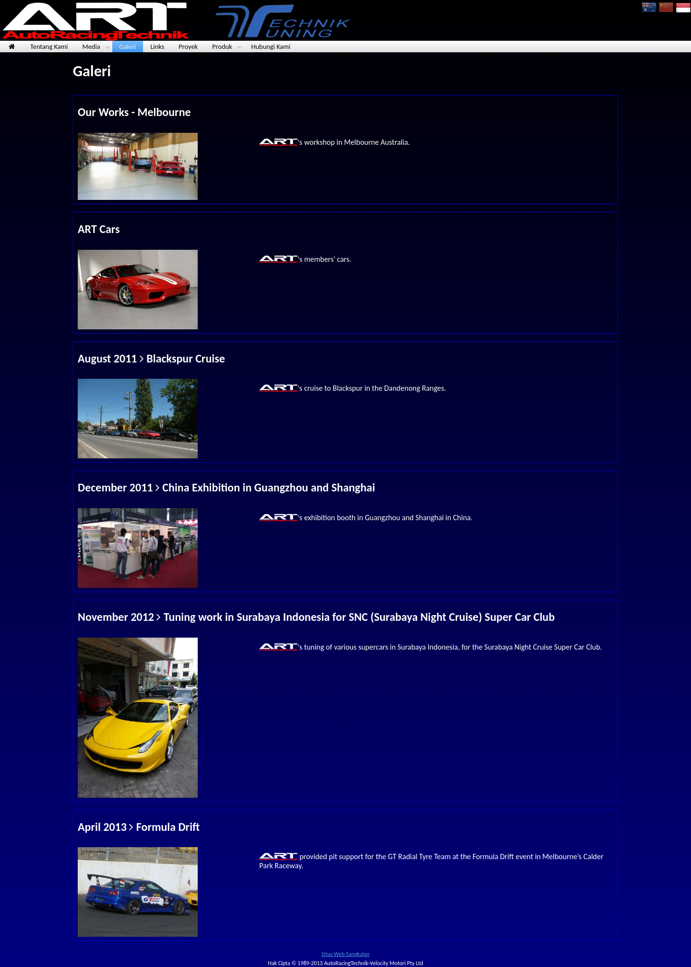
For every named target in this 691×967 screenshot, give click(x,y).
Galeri (127, 46)
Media (95, 46)
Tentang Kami (49, 46)
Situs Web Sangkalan (345, 954)
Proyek (188, 46)
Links (157, 46)
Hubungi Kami (270, 46)
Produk (226, 46)
